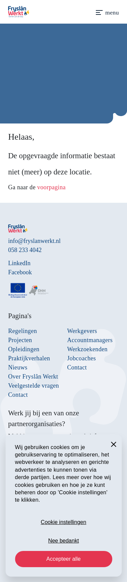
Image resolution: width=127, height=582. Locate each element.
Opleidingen (23, 349)
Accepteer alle (63, 559)
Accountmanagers (89, 340)
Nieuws (17, 367)
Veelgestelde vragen (33, 385)
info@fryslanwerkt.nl (34, 241)
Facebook (20, 272)
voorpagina (51, 187)
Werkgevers (82, 331)
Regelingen (22, 331)
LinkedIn (19, 263)
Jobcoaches (81, 358)
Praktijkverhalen (29, 358)
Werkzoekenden (87, 349)
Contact (18, 394)
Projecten (20, 340)
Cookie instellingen (63, 522)
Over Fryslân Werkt (33, 376)
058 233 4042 (25, 250)
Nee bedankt (63, 541)
